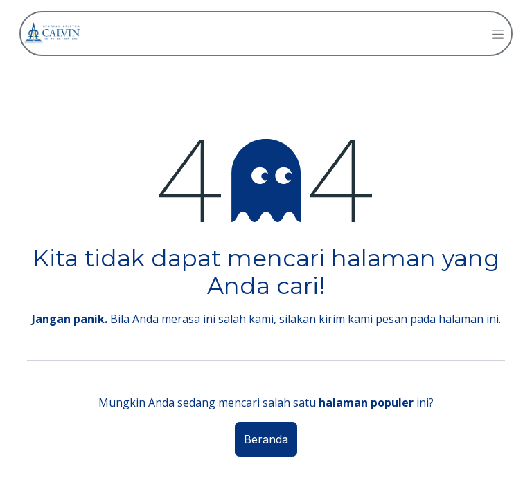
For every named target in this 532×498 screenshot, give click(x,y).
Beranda (266, 439)
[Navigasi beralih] (497, 33)
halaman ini (468, 318)
